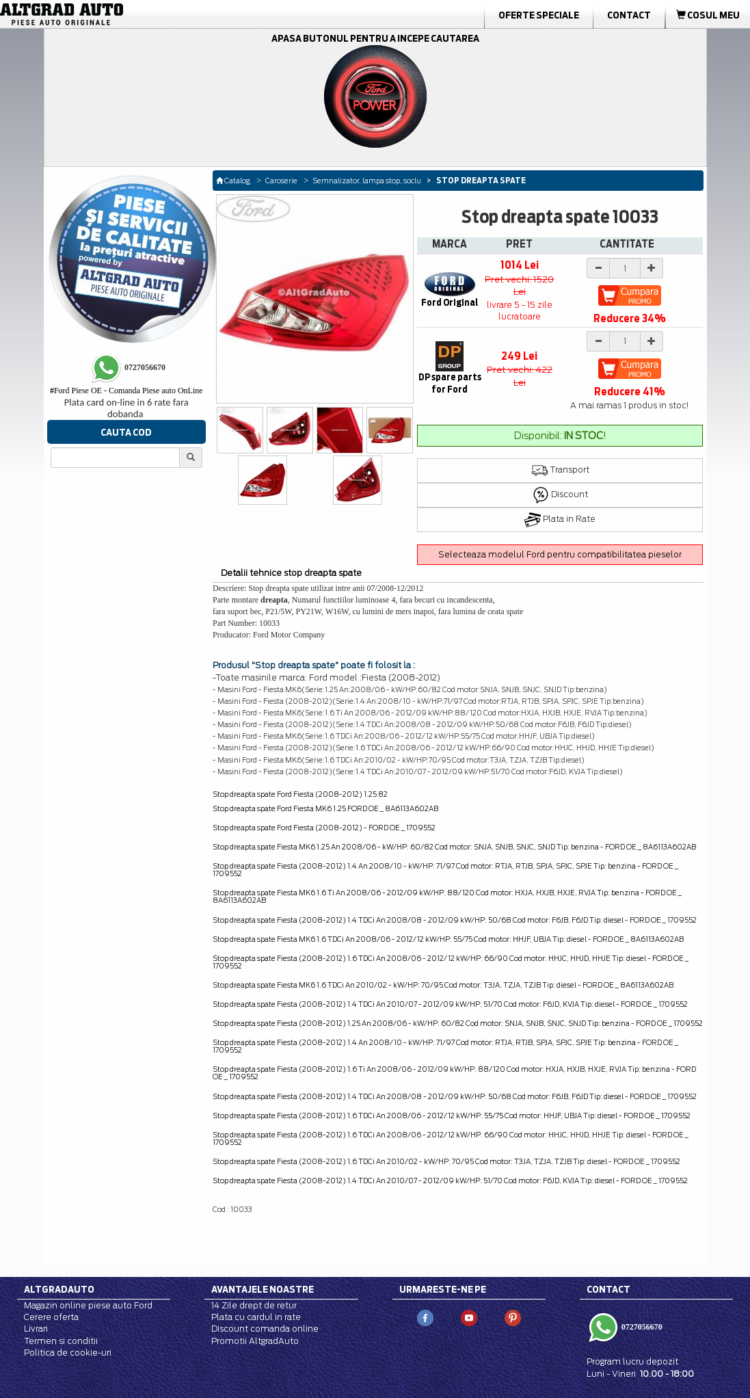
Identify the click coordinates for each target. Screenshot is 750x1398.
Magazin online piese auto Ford (88, 1305)
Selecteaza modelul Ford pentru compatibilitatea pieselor (560, 554)
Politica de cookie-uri (67, 1352)
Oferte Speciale (538, 15)
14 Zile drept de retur (254, 1305)
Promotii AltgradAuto (255, 1341)
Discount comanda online (265, 1328)
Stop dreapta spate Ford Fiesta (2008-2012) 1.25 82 (300, 794)
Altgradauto (59, 1289)
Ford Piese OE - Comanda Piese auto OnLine (126, 390)
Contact (629, 15)
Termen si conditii (61, 1341)
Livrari (36, 1328)
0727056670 (640, 1327)
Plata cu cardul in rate (256, 1317)
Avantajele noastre (262, 1289)
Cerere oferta (51, 1317)
